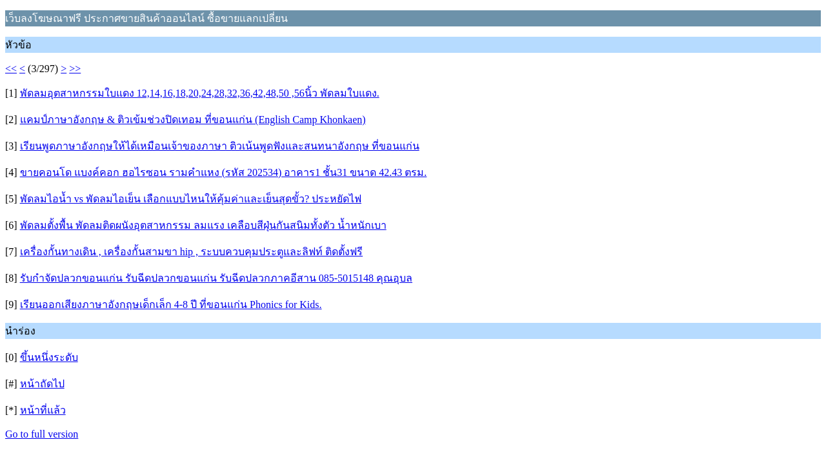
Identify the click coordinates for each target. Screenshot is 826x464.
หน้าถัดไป (42, 383)
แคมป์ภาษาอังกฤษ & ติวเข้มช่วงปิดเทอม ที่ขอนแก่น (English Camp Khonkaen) (193, 119)
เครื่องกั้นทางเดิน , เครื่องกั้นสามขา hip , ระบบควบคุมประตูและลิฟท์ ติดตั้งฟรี (191, 251)
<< (11, 68)
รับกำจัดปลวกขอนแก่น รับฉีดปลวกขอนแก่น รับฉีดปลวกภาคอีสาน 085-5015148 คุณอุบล (216, 278)
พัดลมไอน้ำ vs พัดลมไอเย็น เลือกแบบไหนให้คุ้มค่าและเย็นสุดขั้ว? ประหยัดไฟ (190, 198)
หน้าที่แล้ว (43, 410)
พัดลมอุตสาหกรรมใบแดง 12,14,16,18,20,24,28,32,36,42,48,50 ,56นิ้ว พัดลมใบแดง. (199, 93)
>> (75, 68)
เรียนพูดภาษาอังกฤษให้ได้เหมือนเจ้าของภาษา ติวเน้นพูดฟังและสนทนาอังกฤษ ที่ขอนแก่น (219, 145)
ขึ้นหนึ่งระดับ (49, 357)
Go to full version (41, 434)
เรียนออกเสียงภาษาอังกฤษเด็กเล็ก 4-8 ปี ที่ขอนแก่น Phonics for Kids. (171, 304)
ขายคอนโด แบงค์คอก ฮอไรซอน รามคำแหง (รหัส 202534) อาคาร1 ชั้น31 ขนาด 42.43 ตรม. (223, 172)
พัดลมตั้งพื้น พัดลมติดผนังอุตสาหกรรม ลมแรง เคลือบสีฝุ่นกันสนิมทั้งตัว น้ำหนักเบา (203, 225)
